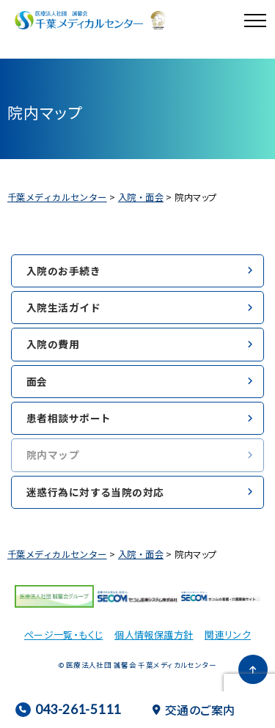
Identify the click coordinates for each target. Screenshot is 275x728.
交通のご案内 (194, 709)
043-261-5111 (67, 709)
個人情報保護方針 (153, 634)
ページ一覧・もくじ (63, 634)
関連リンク (228, 634)
